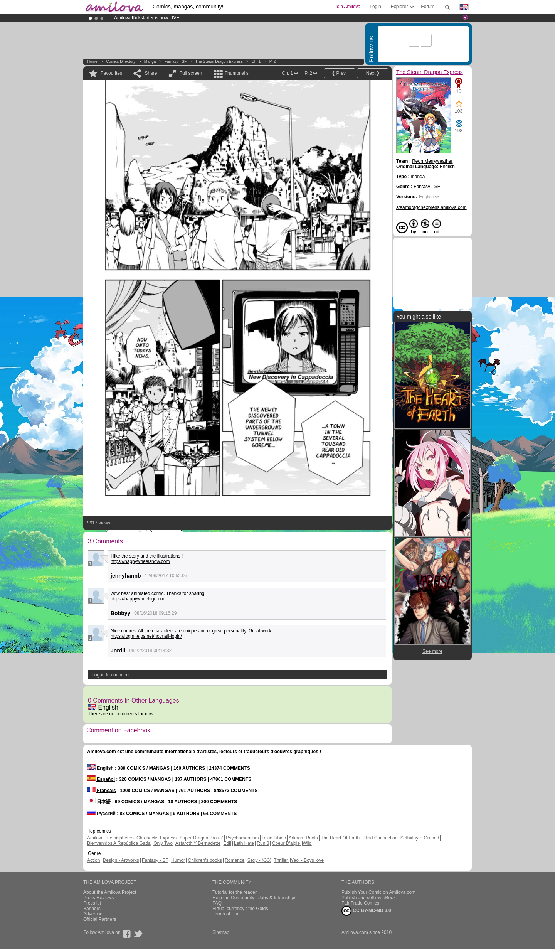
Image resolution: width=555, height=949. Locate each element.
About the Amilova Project (109, 892)
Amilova (95, 838)
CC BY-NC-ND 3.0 (366, 911)
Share (151, 73)
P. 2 (272, 61)
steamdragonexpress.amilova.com (431, 207)
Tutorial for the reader (234, 892)
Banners (92, 908)
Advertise (93, 914)
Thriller (281, 860)
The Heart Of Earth (340, 838)
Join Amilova (347, 6)
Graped (431, 838)
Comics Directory (120, 61)
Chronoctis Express (156, 838)
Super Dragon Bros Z (201, 838)
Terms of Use (226, 914)
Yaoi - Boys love (307, 860)
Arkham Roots (303, 838)
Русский (101, 813)
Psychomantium (242, 838)
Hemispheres (120, 838)
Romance (234, 860)
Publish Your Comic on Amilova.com (378, 892)
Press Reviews (98, 897)
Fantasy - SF (176, 61)
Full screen (191, 73)
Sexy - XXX (259, 860)
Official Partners (99, 919)
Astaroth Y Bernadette (198, 843)
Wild (307, 843)
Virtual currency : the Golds (240, 908)
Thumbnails (237, 73)
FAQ (217, 903)
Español (101, 779)
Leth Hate (244, 843)
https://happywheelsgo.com (138, 599)
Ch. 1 (256, 61)
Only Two (163, 843)
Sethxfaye (410, 838)
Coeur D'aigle (286, 843)
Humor (178, 860)
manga (150, 61)
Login (375, 6)
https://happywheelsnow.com (140, 561)
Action (93, 860)
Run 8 (263, 843)
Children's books (205, 860)
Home (92, 61)
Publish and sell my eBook (368, 897)
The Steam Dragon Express (219, 61)
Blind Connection (380, 838)
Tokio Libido (274, 838)
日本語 (99, 801)
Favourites (111, 73)
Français (101, 790)
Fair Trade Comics (360, 903)
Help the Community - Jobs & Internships (254, 897)
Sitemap (220, 932)
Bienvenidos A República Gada (119, 843)
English (103, 707)
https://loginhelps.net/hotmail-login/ (146, 636)
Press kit (92, 903)
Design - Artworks (121, 860)
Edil (227, 843)
